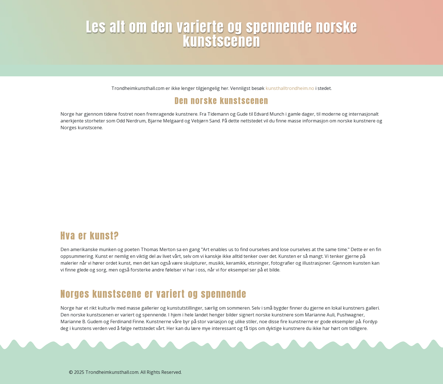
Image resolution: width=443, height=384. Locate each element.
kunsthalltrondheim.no (290, 88)
